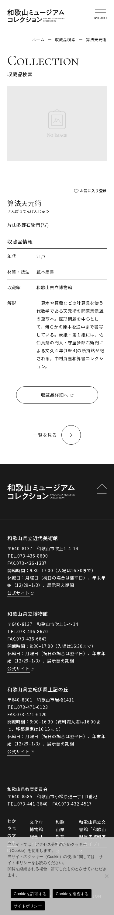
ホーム (38, 39)
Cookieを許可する (30, 894)
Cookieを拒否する (72, 894)
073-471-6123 (32, 707)
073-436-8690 (32, 556)
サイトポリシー (28, 906)
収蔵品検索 (65, 39)
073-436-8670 (32, 631)
